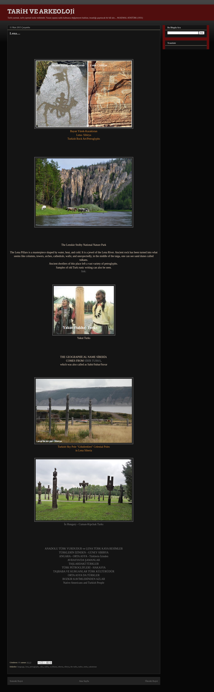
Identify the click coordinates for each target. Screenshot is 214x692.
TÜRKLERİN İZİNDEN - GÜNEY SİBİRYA (83, 552)
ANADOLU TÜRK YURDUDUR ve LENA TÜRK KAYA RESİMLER (84, 548)
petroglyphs (34, 667)
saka (41, 667)
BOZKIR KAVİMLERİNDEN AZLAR (83, 578)
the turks (73, 667)
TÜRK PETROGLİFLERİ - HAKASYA (84, 567)
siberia (60, 667)
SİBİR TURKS (92, 360)
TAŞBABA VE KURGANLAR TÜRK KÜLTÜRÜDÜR (83, 571)
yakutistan (93, 667)
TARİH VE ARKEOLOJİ (41, 11)
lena (27, 667)
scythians (53, 667)
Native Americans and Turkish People (83, 582)
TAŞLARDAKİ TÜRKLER (84, 563)
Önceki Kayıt (151, 681)
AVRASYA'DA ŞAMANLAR (83, 560)
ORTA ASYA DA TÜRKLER (84, 575)
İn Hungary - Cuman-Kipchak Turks (83, 524)
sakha (46, 667)
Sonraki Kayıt (16, 681)
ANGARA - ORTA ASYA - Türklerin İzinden (83, 556)
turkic (80, 667)
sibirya (66, 667)
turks (86, 667)
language (20, 667)
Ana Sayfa (84, 681)
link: (83, 271)
